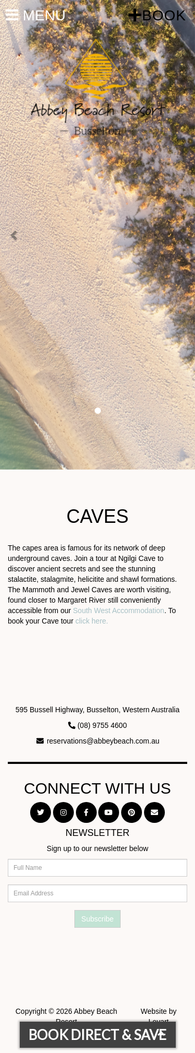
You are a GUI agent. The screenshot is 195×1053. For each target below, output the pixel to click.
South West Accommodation (118, 610)
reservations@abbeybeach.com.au (103, 741)
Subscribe (97, 919)
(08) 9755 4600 (102, 725)
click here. (91, 621)
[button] (14, 235)
